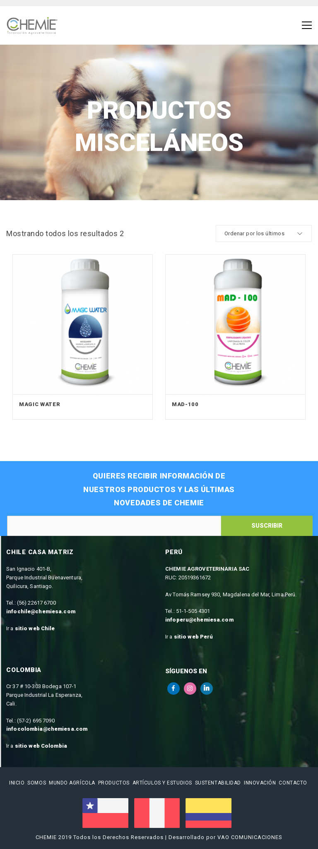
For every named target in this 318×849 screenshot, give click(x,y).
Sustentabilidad (218, 783)
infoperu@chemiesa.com (199, 620)
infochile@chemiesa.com (40, 611)
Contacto (293, 783)
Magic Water (39, 404)
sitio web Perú (193, 637)
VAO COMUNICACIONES (249, 837)
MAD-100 (185, 404)
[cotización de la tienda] (264, 233)
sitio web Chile (35, 628)
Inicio (16, 783)
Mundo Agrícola (72, 783)
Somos (36, 783)
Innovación (260, 783)
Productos (114, 783)
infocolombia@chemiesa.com (46, 729)
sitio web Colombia (41, 746)
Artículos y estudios (162, 783)
